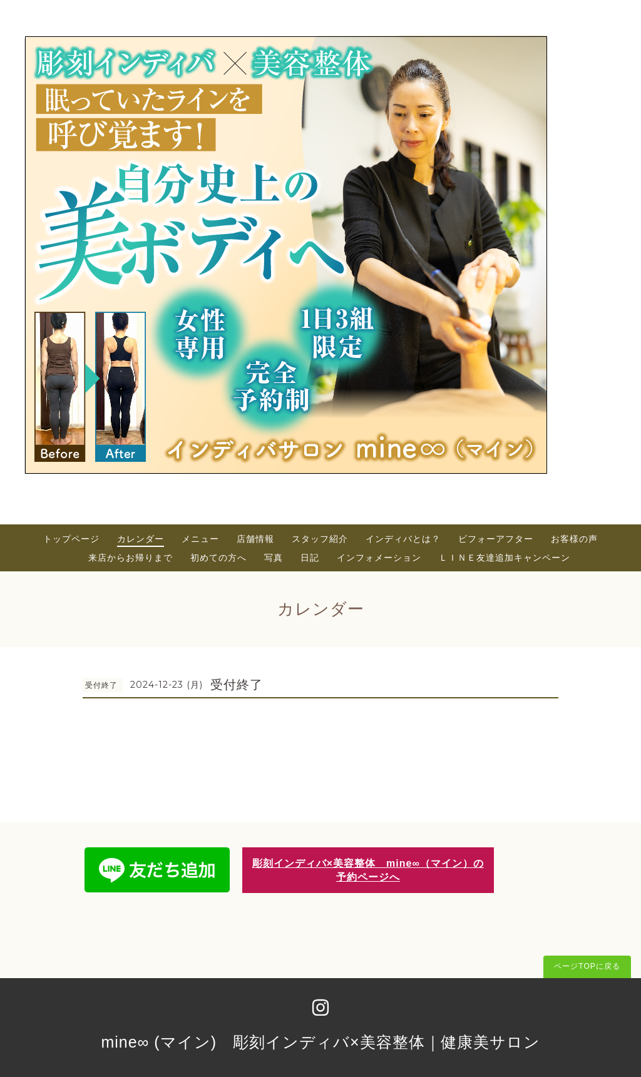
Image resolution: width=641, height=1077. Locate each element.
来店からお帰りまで (130, 558)
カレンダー (140, 539)
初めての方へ (218, 558)
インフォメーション (379, 558)
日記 (309, 558)
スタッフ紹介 (320, 539)
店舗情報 (255, 539)
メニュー (200, 539)
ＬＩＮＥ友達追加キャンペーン (504, 558)
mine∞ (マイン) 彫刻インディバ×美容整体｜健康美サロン (320, 1042)
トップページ (71, 539)
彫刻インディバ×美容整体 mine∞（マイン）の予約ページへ (368, 870)
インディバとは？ (403, 539)
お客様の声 (574, 539)
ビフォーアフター (495, 539)
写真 (273, 558)
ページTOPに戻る (587, 966)
